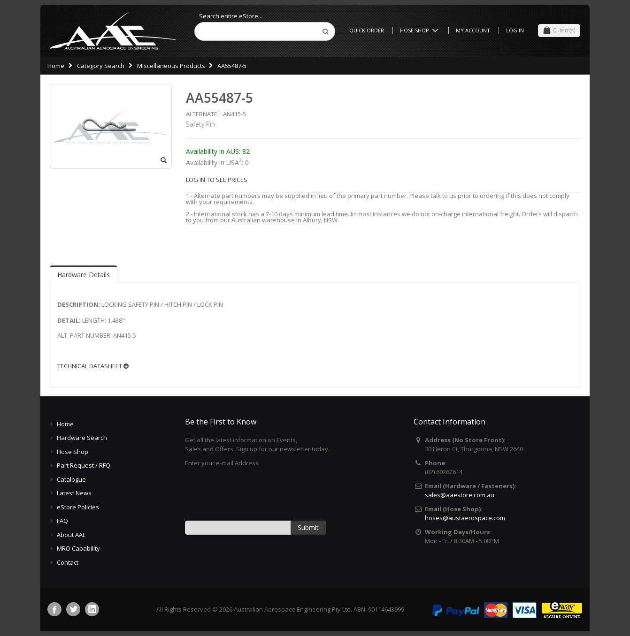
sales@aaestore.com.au (459, 495)
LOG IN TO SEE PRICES (216, 179)
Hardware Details (83, 274)
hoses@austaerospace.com (465, 518)
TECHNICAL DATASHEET (93, 366)
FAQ (62, 520)
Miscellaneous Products (171, 65)
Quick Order (366, 30)
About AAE (71, 534)
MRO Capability (78, 548)
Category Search (100, 65)
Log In (515, 30)
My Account (473, 30)
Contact (67, 562)
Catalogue (71, 479)
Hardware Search (82, 437)
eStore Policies (78, 507)
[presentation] (256, 493)
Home (55, 65)
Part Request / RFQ (83, 465)
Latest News (74, 493)
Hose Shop (420, 30)
